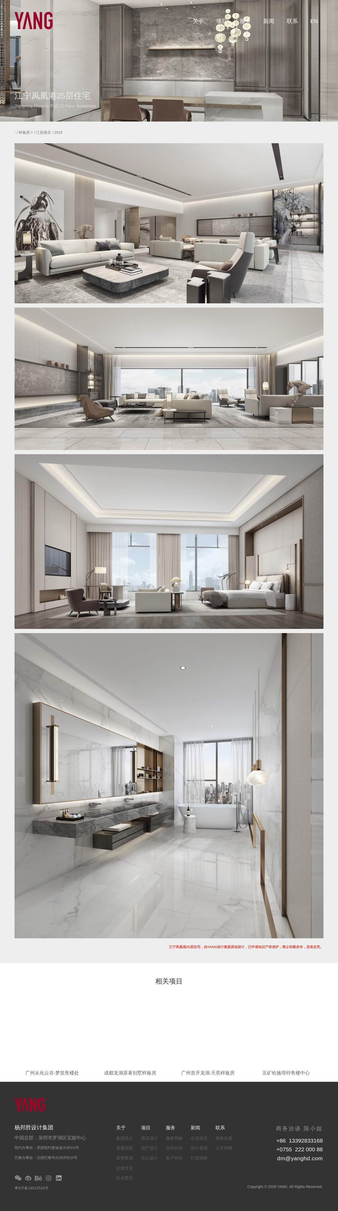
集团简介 (124, 1138)
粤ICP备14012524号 (31, 1188)
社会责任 (124, 1178)
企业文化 (124, 1168)
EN (314, 21)
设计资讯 (199, 1148)
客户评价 (174, 1158)
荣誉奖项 (124, 1158)
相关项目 (169, 981)
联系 (292, 21)
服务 (245, 21)
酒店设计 (149, 1138)
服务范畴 (174, 1138)
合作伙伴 (174, 1148)
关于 (198, 21)
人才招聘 (223, 1148)
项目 (221, 21)
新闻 (268, 21)
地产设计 (149, 1148)
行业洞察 (199, 1158)
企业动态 (199, 1138)
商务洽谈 (223, 1138)
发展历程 (124, 1148)
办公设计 (149, 1158)
